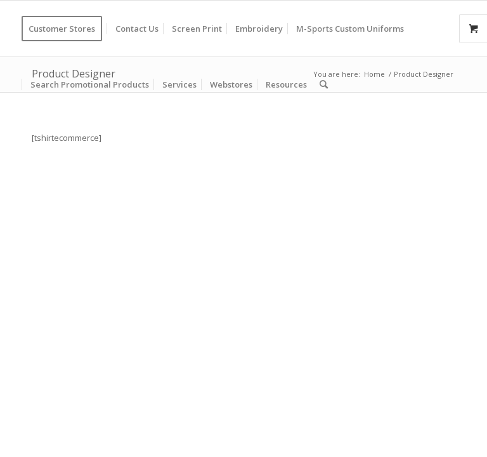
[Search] (323, 84)
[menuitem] (65, 28)
